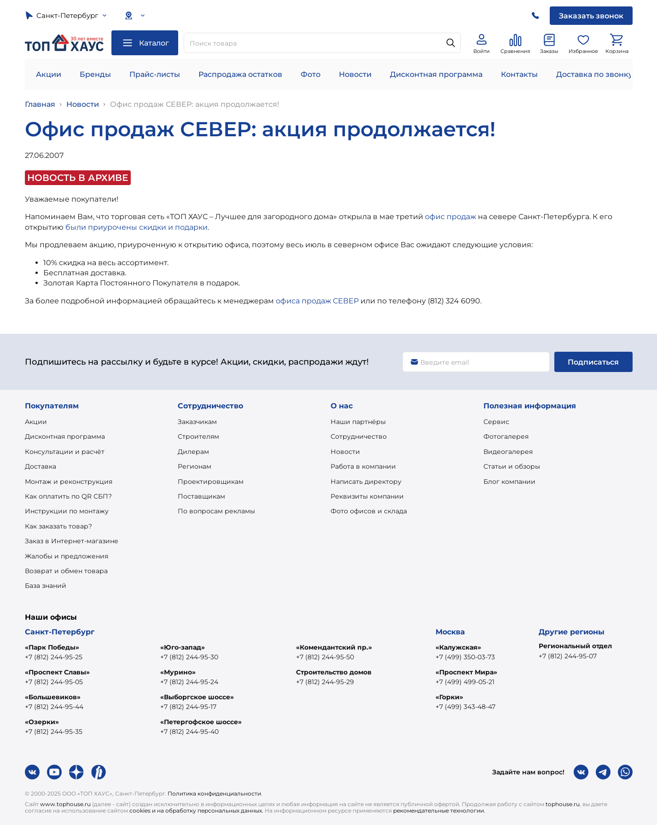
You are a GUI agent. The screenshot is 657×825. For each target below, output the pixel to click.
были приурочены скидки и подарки (136, 227)
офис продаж (450, 216)
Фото (310, 74)
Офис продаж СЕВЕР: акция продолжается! (194, 104)
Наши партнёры (358, 422)
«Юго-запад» (182, 647)
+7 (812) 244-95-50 (325, 657)
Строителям (198, 436)
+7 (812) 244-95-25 (53, 657)
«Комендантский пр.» (334, 647)
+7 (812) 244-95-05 (54, 682)
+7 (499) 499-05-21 (465, 682)
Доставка (40, 466)
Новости (355, 74)
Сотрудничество (359, 436)
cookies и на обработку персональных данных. (196, 810)
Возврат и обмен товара (66, 571)
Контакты (519, 74)
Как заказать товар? (58, 526)
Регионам (194, 466)
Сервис (496, 422)
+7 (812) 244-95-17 (188, 707)
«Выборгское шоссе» (197, 697)
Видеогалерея (508, 451)
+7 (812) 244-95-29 (325, 682)
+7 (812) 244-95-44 (54, 707)
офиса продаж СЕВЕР (317, 300)
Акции (48, 74)
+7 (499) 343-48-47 (465, 707)
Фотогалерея (506, 436)
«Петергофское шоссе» (201, 722)
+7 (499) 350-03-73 (465, 657)
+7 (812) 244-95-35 (53, 731)
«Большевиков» (53, 697)
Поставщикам (201, 496)
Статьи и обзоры (511, 466)
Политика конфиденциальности (214, 793)
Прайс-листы (154, 74)
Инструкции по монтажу (67, 511)
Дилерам (193, 451)
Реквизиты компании (367, 496)
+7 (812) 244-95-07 (568, 656)
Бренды (95, 74)
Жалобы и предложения (66, 556)
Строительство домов (334, 672)
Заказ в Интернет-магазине (71, 541)
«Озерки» (42, 722)
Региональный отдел (575, 646)
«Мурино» (178, 672)
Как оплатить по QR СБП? (68, 496)
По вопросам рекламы (216, 511)
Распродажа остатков (240, 74)
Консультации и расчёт (65, 451)
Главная (40, 104)
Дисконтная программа (436, 74)
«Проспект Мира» (466, 672)
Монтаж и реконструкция (68, 481)
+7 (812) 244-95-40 (189, 731)
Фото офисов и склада (369, 511)
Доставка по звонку (594, 74)
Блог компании (509, 481)
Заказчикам (197, 422)
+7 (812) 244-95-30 (189, 657)
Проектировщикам (211, 481)
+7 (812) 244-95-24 (189, 682)
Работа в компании (363, 466)
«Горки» (449, 697)
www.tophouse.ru (65, 804)
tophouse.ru (563, 804)
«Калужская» (458, 647)
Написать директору (366, 481)
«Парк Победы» (52, 647)
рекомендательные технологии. (439, 810)
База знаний (45, 585)
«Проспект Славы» (57, 672)
